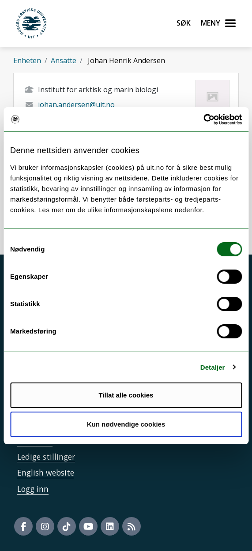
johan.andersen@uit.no (76, 104)
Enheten (27, 60)
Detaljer (212, 367)
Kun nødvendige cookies (126, 424)
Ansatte (63, 60)
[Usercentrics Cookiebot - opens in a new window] (203, 119)
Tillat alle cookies (126, 395)
